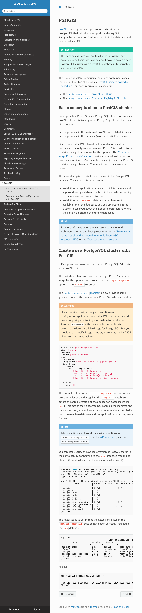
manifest (82, 293)
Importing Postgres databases (19, 54)
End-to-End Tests (12, 204)
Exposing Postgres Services (17, 158)
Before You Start (12, 25)
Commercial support (14, 229)
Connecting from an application (20, 139)
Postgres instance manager (17, 64)
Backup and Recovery (15, 94)
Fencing (8, 178)
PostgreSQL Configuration (17, 99)
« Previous (13, 609)
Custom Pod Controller (15, 219)
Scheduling (9, 69)
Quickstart (9, 45)
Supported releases (13, 244)
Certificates (9, 129)
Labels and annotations (16, 114)
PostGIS (6, 183)
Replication (9, 89)
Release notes (11, 249)
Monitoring (9, 119)
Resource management (15, 74)
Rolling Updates (12, 84)
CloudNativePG (26, 4)
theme (93, 607)
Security (8, 59)
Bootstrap (9, 49)
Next (127, 594)
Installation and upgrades (17, 40)
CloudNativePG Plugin (15, 163)
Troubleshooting (12, 173)
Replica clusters (12, 148)
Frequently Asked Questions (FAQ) (21, 234)
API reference (108, 437)
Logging (7, 124)
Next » (36, 609)
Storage (8, 109)
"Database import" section (102, 239)
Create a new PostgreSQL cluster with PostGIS (22, 198)
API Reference (11, 239)
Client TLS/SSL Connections (18, 134)
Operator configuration (16, 104)
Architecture (10, 35)
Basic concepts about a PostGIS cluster (22, 190)
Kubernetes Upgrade (14, 153)
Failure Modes (11, 79)
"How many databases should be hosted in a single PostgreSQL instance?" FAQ (95, 235)
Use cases (9, 30)
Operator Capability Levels (17, 214)
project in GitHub (90, 94)
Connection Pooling (14, 143)
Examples (8, 224)
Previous (67, 594)
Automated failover (13, 168)
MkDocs (76, 607)
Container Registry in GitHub (97, 98)
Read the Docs (121, 607)
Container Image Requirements (19, 209)
